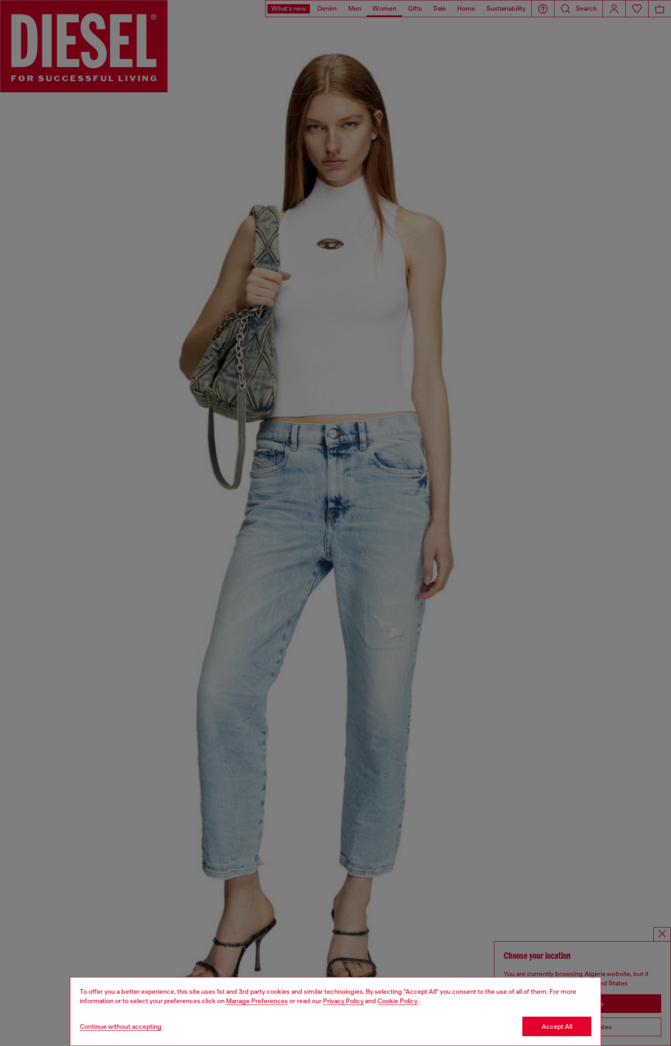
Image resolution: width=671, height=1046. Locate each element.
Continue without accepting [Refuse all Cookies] (121, 1026)
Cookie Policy (397, 1001)
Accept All (556, 1026)
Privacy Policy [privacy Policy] (343, 1001)
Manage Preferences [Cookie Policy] (257, 1001)
